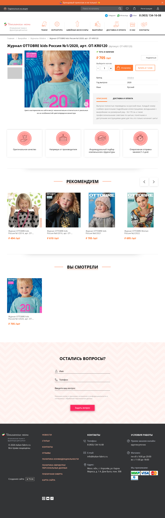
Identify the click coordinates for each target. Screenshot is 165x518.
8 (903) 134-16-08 (150, 15)
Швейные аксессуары (77, 30)
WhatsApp (124, 15)
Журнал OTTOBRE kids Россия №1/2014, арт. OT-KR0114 (20, 232)
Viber (135, 15)
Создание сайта (16, 479)
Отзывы (46, 453)
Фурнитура (57, 30)
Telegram (112, 15)
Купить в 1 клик (145, 68)
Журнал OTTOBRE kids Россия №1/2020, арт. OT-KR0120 (20, 317)
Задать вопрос (82, 407)
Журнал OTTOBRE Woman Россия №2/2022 (136, 232)
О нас (132, 30)
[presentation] (144, 182)
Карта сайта (48, 480)
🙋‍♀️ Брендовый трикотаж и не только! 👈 (80, 2)
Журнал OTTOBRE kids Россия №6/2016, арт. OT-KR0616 (59, 232)
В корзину (126, 68)
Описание (101, 98)
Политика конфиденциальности (60, 459)
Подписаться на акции (18, 8)
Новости (47, 434)
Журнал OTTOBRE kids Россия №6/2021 (96, 232)
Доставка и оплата (116, 30)
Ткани (44, 30)
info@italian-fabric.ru (97, 456)
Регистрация (146, 8)
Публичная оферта (52, 474)
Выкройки (97, 30)
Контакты (144, 30)
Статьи (46, 441)
